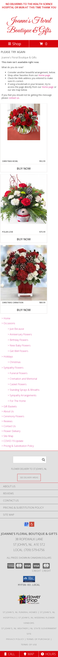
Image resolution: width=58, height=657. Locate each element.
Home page (44, 75)
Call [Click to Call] (9, 654)
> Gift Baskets (9, 406)
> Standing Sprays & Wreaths (23, 389)
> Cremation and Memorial (22, 378)
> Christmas (14, 362)
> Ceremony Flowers (13, 416)
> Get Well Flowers (18, 351)
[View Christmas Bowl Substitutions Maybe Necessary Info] (24, 122)
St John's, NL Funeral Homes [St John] (20, 612)
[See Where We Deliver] (29, 477)
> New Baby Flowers (19, 345)
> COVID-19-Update (12, 441)
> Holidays (7, 356)
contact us (14, 97)
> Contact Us (9, 426)
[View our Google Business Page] (26, 525)
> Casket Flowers (17, 384)
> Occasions (8, 323)
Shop (14, 43)
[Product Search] (29, 459)
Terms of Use (29, 644)
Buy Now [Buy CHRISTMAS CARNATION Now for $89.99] (24, 310)
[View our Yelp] (31, 525)
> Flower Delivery (11, 431)
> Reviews (7, 421)
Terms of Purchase (38, 639)
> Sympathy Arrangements (22, 395)
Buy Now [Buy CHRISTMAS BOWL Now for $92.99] (24, 168)
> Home (6, 318)
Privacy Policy (15, 639)
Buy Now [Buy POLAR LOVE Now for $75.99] (24, 239)
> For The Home (17, 401)
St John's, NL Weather (14, 628)
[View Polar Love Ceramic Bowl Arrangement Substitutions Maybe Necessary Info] (24, 202)
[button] (29, 579)
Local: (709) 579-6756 (29, 550)
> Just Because (16, 329)
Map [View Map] (29, 654)
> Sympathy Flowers (12, 367)
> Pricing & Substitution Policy (18, 446)
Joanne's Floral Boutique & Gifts (29, 25)
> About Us (8, 411)
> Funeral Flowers (17, 373)
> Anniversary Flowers (20, 334)
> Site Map (7, 436)
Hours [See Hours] (48, 654)
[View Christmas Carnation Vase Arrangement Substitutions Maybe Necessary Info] (24, 273)
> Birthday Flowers (18, 340)
